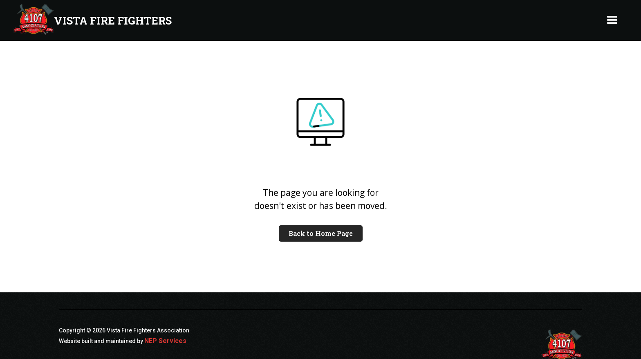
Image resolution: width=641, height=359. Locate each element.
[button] (612, 20)
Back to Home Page (321, 233)
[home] (92, 20)
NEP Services (165, 341)
